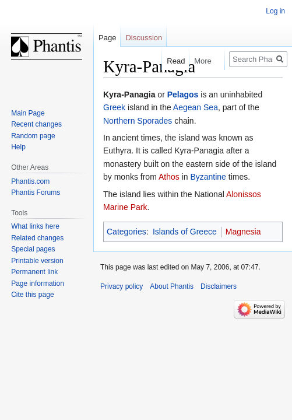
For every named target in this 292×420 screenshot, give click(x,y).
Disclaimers (218, 286)
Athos (169, 176)
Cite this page (32, 294)
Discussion (143, 37)
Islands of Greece (185, 231)
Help (18, 147)
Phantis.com (30, 181)
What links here (35, 226)
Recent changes (36, 124)
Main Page (27, 113)
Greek (114, 107)
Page (107, 37)
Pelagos (183, 94)
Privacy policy (121, 286)
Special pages (33, 249)
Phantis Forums (35, 192)
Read (172, 61)
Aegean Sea (195, 107)
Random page (33, 136)
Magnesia (243, 231)
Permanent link (34, 272)
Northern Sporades (137, 120)
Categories (126, 231)
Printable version (37, 261)
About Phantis (172, 286)
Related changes (37, 238)
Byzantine (208, 176)
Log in (275, 11)
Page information (37, 283)
